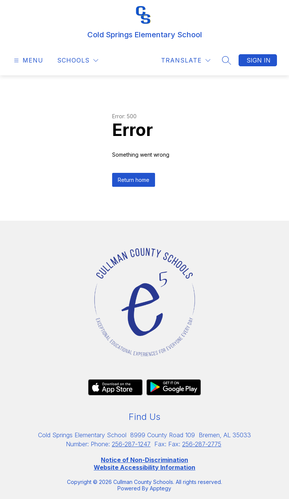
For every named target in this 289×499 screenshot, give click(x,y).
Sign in (258, 60)
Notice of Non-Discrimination (144, 460)
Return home (133, 180)
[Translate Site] (185, 60)
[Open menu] (27, 60)
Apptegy (160, 488)
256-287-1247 (131, 444)
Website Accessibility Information (144, 467)
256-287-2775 (201, 444)
